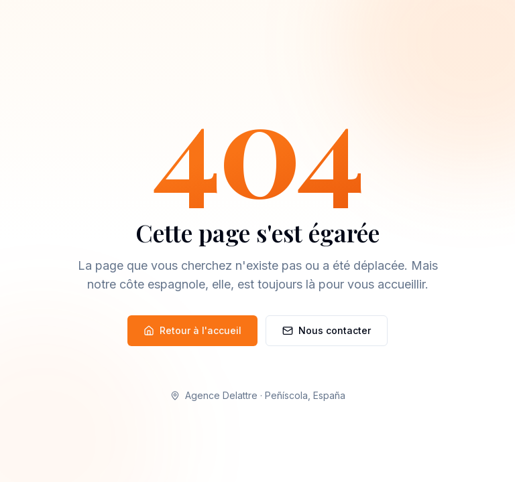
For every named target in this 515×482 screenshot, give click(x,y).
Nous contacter (326, 330)
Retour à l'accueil (192, 330)
